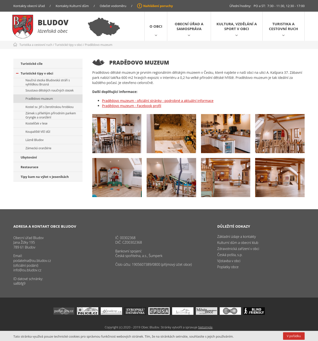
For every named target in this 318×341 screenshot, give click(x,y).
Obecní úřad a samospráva (189, 26)
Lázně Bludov (34, 140)
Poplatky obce (228, 267)
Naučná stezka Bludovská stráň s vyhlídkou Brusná (47, 82)
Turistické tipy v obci (68, 45)
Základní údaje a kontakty (236, 236)
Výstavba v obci (228, 260)
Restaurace (29, 167)
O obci (156, 26)
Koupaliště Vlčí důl (37, 132)
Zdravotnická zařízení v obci (238, 248)
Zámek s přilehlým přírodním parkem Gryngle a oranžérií (50, 115)
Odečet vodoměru (113, 6)
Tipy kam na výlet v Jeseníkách (45, 177)
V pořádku (294, 336)
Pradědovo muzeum (98, 45)
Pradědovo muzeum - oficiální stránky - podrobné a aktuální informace (157, 100)
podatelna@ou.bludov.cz (32, 260)
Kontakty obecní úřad (29, 6)
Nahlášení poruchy (158, 6)
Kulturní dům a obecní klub (237, 242)
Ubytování (29, 157)
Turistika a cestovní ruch (283, 26)
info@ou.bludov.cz (27, 270)
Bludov (53, 22)
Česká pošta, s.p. (230, 254)
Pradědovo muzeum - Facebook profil (131, 105)
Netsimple (205, 327)
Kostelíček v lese (36, 123)
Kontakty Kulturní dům (72, 6)
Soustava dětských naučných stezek (49, 90)
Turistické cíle (31, 63)
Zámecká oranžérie (38, 148)
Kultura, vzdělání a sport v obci (237, 26)
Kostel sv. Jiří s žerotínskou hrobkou (49, 107)
